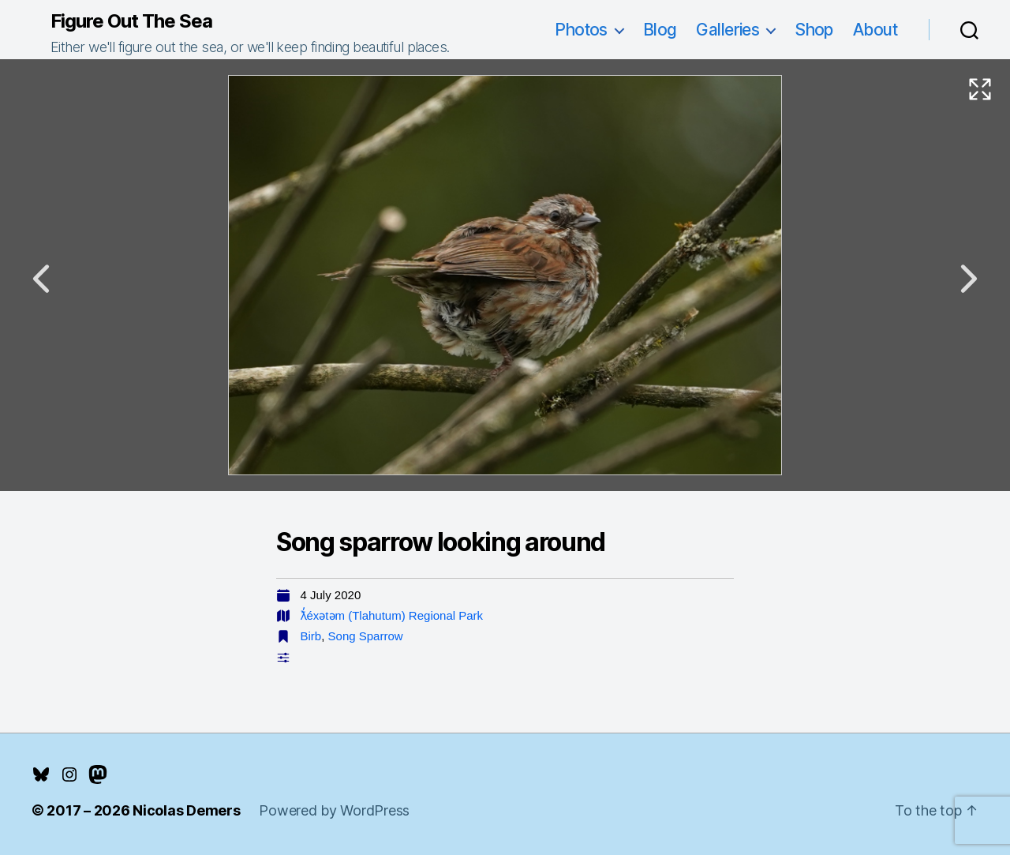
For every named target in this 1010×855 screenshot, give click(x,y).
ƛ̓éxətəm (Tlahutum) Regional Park (392, 615)
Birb (311, 636)
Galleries (727, 29)
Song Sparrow (365, 636)
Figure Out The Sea (131, 21)
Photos (581, 29)
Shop (814, 29)
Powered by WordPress (334, 810)
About (875, 29)
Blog (660, 29)
